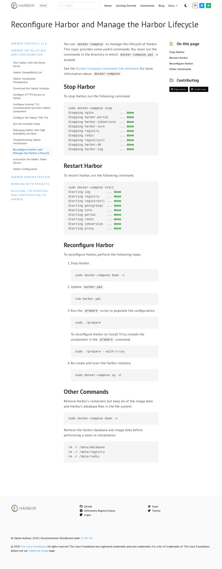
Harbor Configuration (25, 169)
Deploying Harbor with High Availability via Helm (29, 131)
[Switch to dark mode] (185, 5)
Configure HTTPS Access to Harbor (29, 96)
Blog (161, 5)
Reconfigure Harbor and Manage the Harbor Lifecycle (31, 151)
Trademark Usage (38, 550)
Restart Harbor (178, 57)
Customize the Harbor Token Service (30, 160)
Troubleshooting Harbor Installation (27, 141)
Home (108, 5)
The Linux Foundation (33, 546)
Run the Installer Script (26, 123)
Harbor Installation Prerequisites (24, 80)
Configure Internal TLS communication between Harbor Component (32, 108)
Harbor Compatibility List (27, 72)
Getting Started (126, 5)
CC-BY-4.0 (86, 537)
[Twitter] (201, 5)
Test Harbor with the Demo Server (29, 64)
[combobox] (79, 5)
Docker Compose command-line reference (107, 68)
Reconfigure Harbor (181, 63)
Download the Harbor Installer (31, 88)
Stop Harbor (176, 52)
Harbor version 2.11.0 (29, 43)
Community (147, 5)
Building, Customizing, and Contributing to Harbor (30, 195)
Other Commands (180, 69)
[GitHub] (195, 5)
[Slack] (208, 5)
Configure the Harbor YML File (30, 117)
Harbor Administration (30, 177)
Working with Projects (30, 184)
